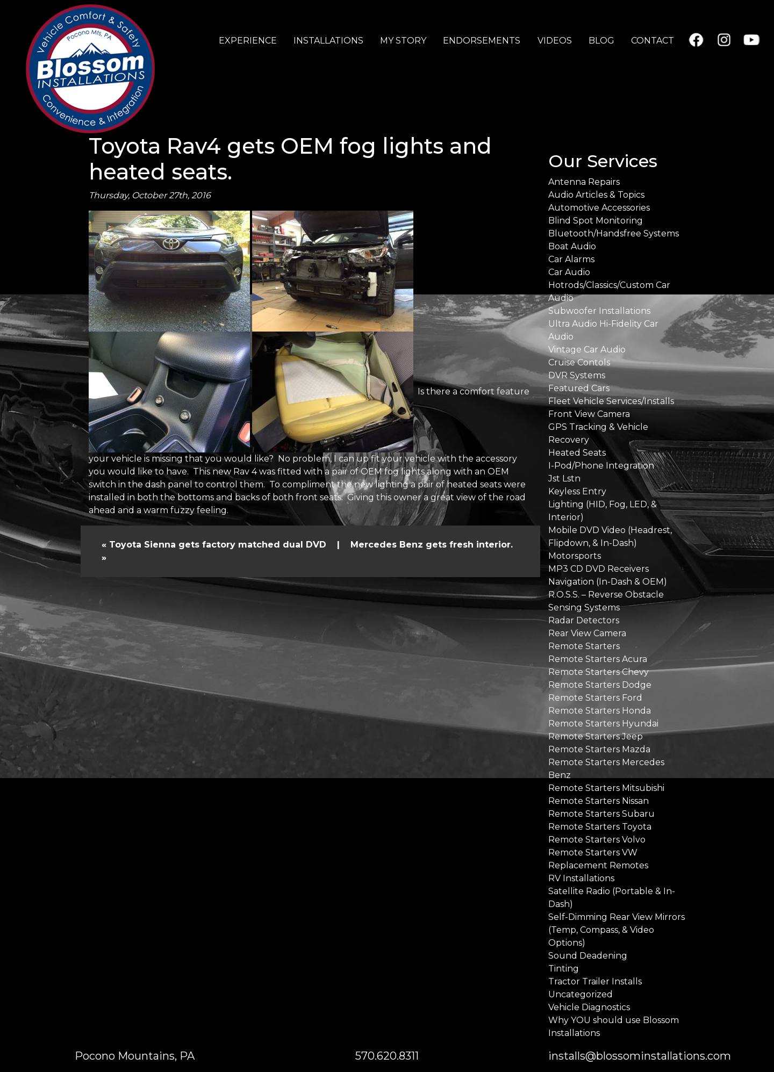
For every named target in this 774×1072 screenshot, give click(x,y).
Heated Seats (577, 453)
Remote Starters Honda (599, 711)
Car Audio (569, 272)
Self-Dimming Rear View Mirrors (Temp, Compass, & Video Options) (616, 930)
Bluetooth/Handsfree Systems (613, 233)
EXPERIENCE (248, 40)
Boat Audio (572, 246)
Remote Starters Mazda (599, 749)
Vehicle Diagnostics (589, 1007)
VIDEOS (555, 40)
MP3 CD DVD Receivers (598, 569)
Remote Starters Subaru (601, 814)
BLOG (601, 40)
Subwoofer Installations (599, 311)
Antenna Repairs (584, 182)
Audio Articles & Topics (596, 195)
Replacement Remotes (598, 865)
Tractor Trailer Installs (595, 981)
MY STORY (403, 40)
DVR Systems (576, 375)
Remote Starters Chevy (598, 672)
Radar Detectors (583, 620)
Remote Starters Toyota (599, 827)
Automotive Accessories (599, 208)
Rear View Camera (587, 633)
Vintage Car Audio (587, 349)
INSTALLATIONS (328, 40)
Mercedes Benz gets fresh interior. (431, 544)
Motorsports (574, 556)
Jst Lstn (564, 478)
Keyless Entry (577, 491)
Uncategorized (580, 994)
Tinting (563, 968)
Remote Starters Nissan (598, 801)
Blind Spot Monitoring (595, 220)
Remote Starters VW (592, 852)
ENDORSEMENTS (481, 40)
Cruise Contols (579, 362)
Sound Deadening (587, 956)
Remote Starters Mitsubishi (606, 788)
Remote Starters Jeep (595, 736)
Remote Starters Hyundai (603, 723)
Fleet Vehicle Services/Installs (611, 401)
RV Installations (581, 878)
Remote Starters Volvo (597, 839)
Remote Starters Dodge (599, 685)
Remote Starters (584, 646)
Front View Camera (589, 414)
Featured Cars (579, 388)
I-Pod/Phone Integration (601, 466)
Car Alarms (571, 259)
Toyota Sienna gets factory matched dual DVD (217, 544)
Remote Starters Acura (597, 659)
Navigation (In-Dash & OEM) (607, 582)
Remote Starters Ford (595, 698)
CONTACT (652, 40)
